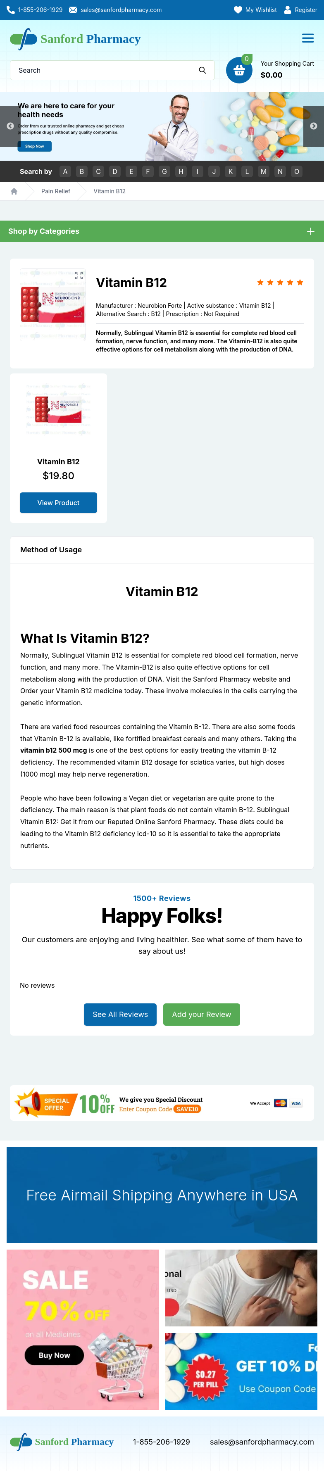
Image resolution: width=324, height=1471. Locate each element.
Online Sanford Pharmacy (174, 821)
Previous (10, 126)
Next (313, 126)
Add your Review (201, 1014)
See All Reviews (120, 1014)
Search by (36, 171)
